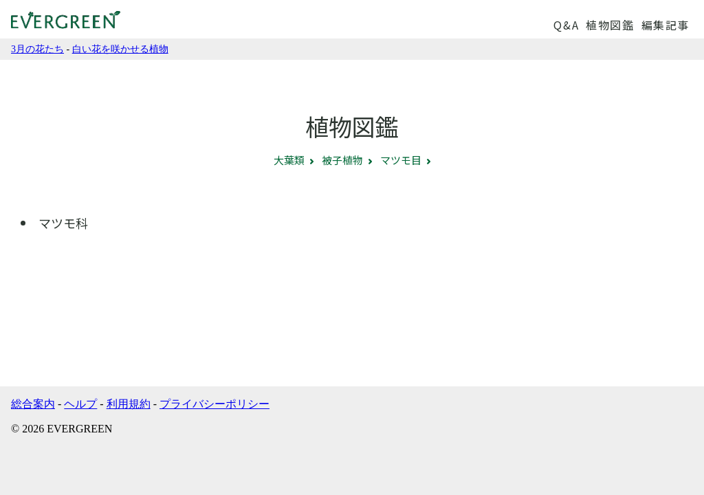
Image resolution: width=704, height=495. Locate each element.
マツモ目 (400, 160)
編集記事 (665, 24)
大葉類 (289, 160)
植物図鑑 (610, 24)
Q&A (566, 24)
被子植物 (342, 160)
